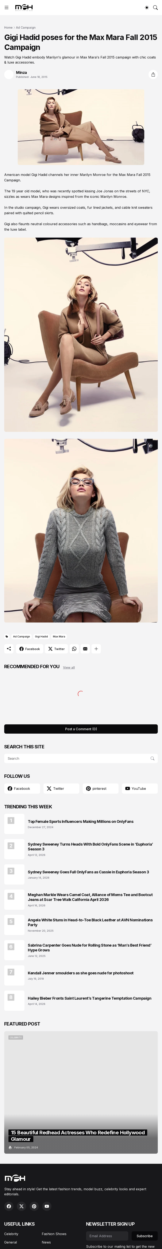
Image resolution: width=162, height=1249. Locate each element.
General (10, 1242)
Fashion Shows (54, 1234)
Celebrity (11, 1234)
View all (69, 667)
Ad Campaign (26, 27)
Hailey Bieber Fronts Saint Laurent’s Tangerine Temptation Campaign (89, 998)
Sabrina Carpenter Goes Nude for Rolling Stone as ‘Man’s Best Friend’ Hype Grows (89, 947)
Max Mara (59, 636)
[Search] (155, 7)
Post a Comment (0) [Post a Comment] (81, 729)
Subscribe (145, 1236)
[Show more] (96, 648)
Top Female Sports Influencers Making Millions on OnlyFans (80, 821)
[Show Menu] (6, 7)
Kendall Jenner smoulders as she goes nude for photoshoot (81, 973)
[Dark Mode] (147, 7)
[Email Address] (107, 1236)
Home (8, 27)
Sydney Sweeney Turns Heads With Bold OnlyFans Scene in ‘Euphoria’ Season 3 (90, 846)
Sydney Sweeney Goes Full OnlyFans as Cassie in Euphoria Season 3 (88, 872)
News (46, 1242)
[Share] (153, 74)
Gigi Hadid (41, 636)
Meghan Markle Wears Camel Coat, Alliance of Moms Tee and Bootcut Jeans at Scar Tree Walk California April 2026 (90, 897)
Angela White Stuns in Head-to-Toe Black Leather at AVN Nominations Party (90, 922)
